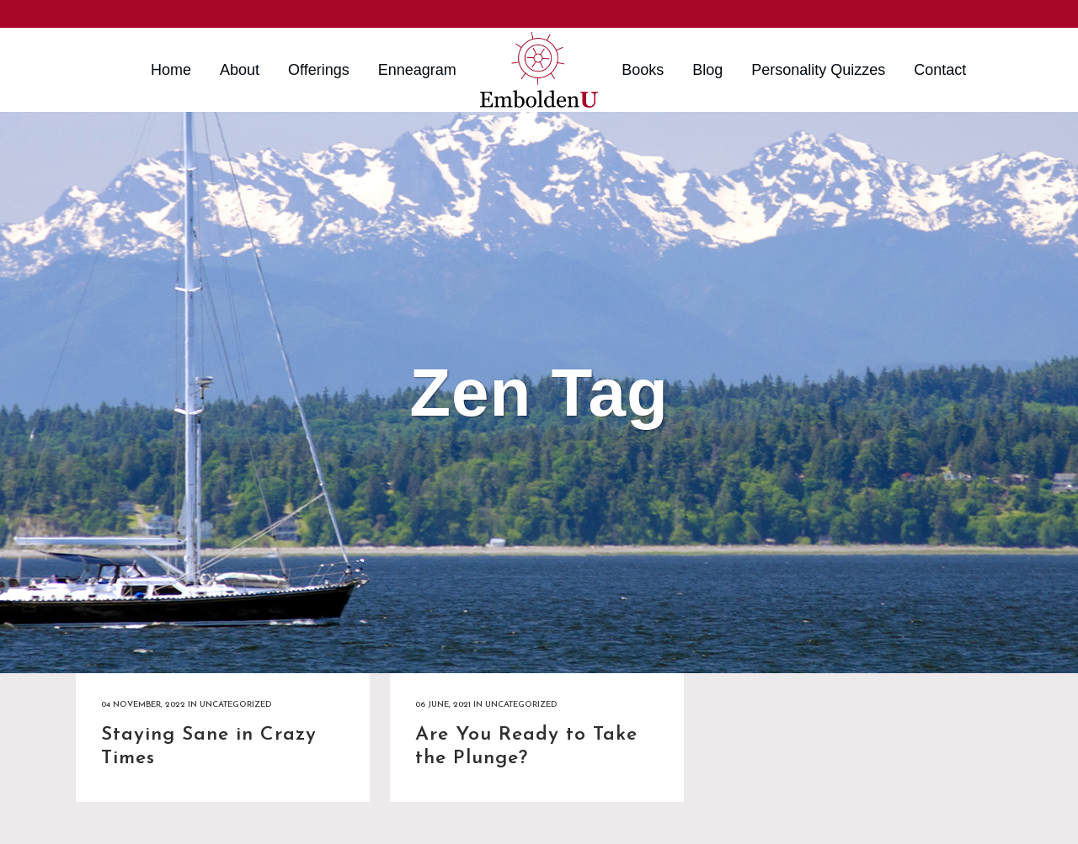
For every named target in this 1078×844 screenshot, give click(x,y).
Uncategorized (235, 704)
